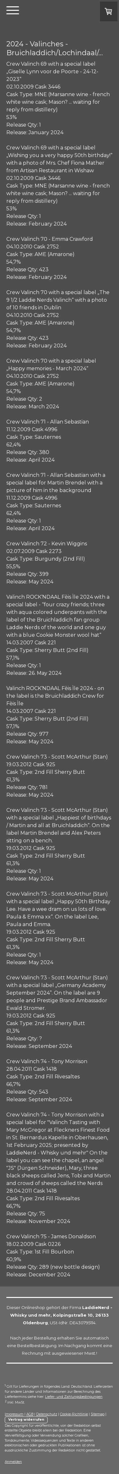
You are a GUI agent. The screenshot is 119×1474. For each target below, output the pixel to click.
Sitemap (97, 1414)
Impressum (14, 1414)
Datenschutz (46, 1414)
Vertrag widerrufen (26, 1420)
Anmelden (13, 1462)
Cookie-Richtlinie (74, 1414)
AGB (29, 1414)
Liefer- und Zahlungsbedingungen (73, 1397)
